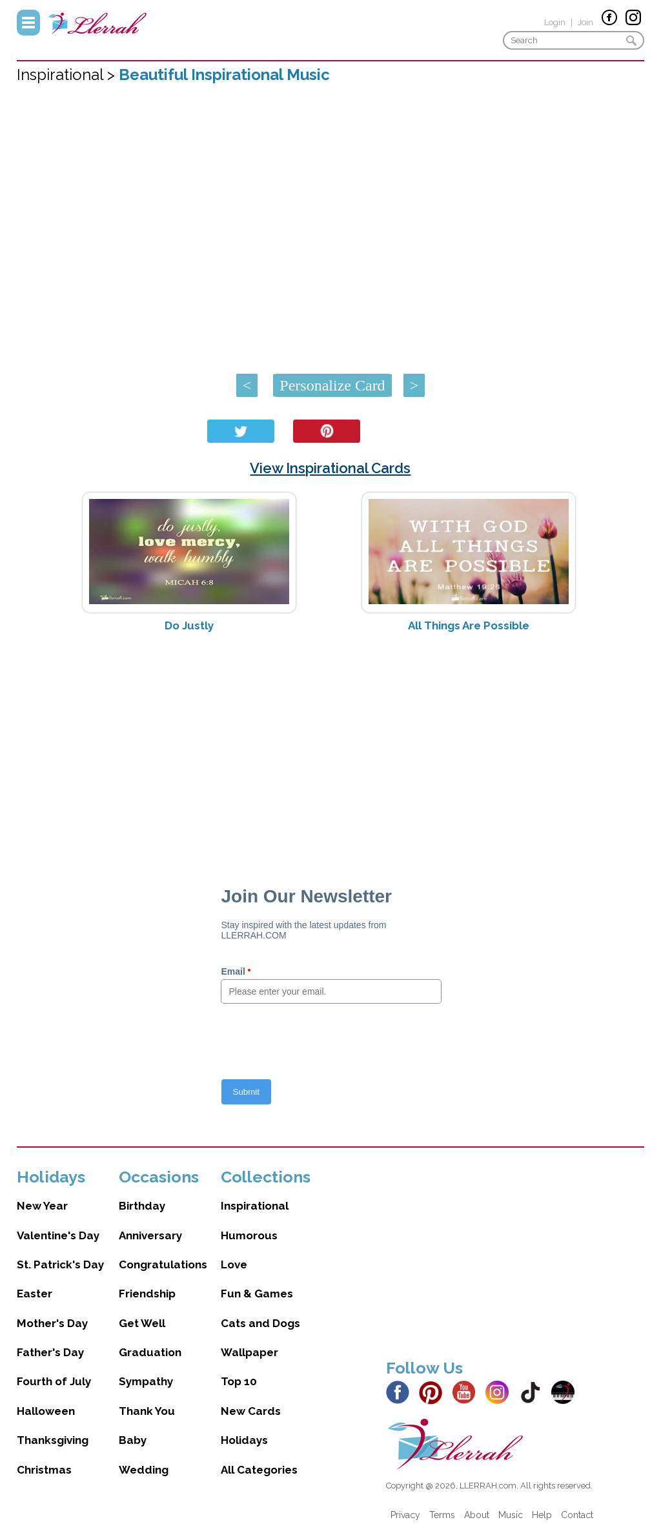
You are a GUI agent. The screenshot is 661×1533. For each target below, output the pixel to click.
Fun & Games (257, 1293)
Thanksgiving (52, 1440)
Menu (28, 23)
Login (554, 22)
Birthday (142, 1205)
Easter (34, 1293)
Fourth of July (54, 1381)
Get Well (142, 1323)
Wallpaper (249, 1352)
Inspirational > (68, 74)
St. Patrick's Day (60, 1264)
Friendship (147, 1293)
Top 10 (239, 1381)
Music (510, 1515)
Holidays (244, 1440)
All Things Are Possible (468, 625)
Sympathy (146, 1381)
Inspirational (255, 1205)
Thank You (147, 1411)
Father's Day (50, 1352)
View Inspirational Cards (330, 468)
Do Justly (189, 625)
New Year (42, 1205)
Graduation (150, 1352)
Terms (442, 1515)
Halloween (46, 1411)
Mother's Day (52, 1323)
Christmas (44, 1469)
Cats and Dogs (260, 1323)
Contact (577, 1515)
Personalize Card (332, 385)
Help (542, 1515)
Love (234, 1264)
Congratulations (163, 1264)
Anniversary (150, 1235)
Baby (133, 1440)
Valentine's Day (58, 1235)
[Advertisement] (331, 745)
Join (585, 22)
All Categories (259, 1469)
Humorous (249, 1235)
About (476, 1515)
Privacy (405, 1515)
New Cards (251, 1411)
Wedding (143, 1469)
